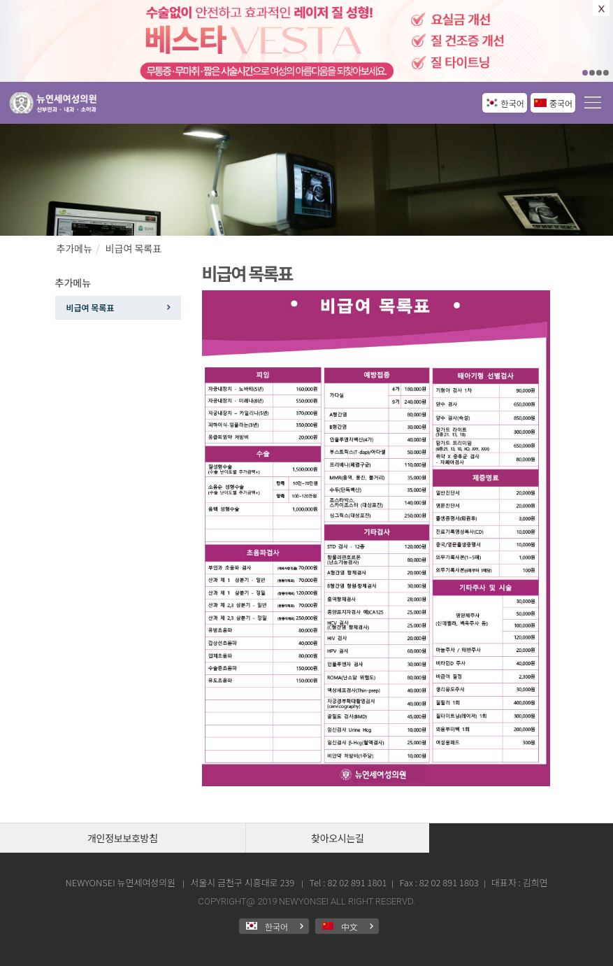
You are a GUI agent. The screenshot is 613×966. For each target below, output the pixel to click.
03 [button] (599, 73)
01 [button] (585, 73)
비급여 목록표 (133, 248)
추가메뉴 (75, 248)
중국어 (560, 103)
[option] (306, 41)
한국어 (512, 103)
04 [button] (606, 73)
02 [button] (592, 73)
